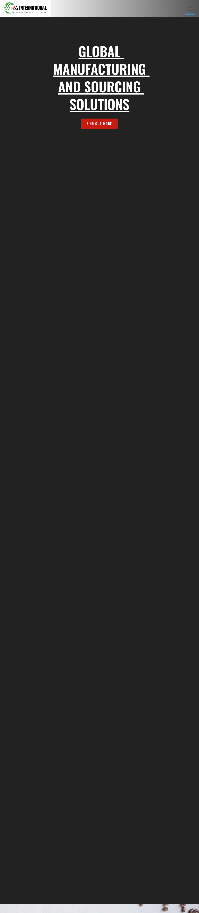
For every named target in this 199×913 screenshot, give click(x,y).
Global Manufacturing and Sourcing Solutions (101, 77)
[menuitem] (190, 8)
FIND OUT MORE (99, 123)
